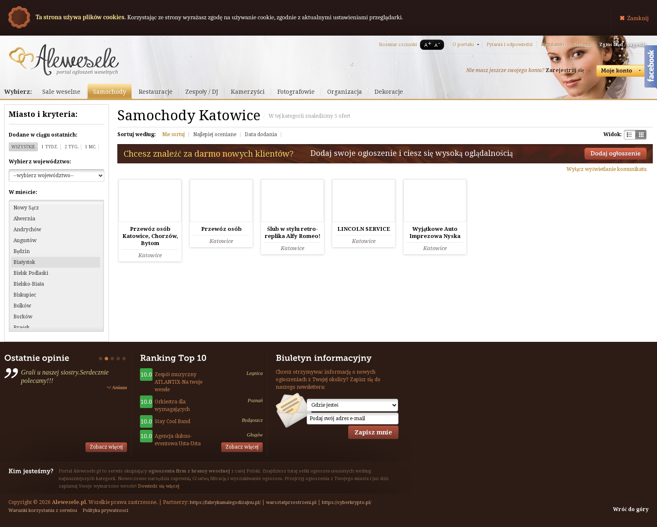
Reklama (581, 44)
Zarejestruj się (565, 70)
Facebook (650, 68)
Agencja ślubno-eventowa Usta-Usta (178, 440)
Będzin (21, 251)
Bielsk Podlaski (30, 273)
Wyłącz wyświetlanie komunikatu (606, 169)
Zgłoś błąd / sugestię (623, 44)
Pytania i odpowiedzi (509, 44)
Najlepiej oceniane (214, 134)
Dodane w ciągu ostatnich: (43, 135)
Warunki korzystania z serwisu (42, 510)
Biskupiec (24, 295)
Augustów (24, 240)
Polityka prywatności (105, 510)
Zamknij (638, 18)
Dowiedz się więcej (158, 486)
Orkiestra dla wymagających (172, 405)
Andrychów (27, 229)
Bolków (22, 306)
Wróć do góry (631, 509)
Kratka (641, 135)
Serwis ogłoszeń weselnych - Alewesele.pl (63, 60)
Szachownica (629, 135)
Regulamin (552, 44)
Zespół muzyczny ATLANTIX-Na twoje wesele (178, 382)
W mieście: (23, 192)
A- (438, 44)
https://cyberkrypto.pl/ (346, 502)
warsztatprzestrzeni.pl (291, 502)
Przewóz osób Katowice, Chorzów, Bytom (150, 236)
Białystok (24, 262)
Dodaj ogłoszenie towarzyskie (616, 154)
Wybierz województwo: (40, 162)
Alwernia (24, 219)
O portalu (463, 44)
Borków (22, 317)
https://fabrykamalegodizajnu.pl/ (225, 502)
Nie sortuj (173, 134)
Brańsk (21, 328)
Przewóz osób (221, 229)
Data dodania (261, 134)
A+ (426, 44)
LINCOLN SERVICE (363, 229)
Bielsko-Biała (28, 284)
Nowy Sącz (26, 208)
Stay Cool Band (172, 421)
